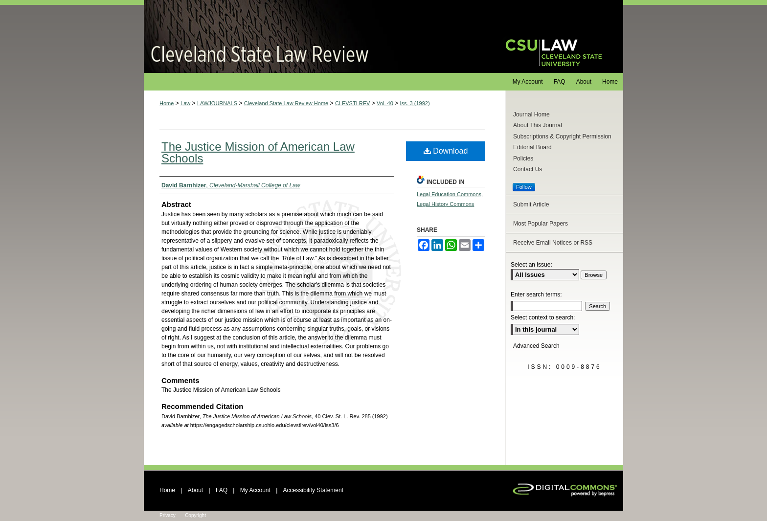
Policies (523, 158)
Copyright (195, 515)
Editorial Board (532, 147)
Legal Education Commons (449, 194)
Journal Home (531, 114)
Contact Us (527, 169)
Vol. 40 (385, 103)
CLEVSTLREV (352, 103)
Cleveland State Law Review (315, 36)
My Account (255, 490)
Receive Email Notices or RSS (552, 242)
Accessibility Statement (313, 490)
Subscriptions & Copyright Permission (562, 136)
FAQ (221, 490)
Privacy (167, 515)
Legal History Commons (445, 204)
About (195, 490)
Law (185, 103)
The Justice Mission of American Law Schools (258, 152)
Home (166, 103)
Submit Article (531, 204)
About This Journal (537, 125)
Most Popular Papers (540, 223)
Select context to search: (543, 317)
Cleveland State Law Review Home (286, 103)
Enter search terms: (536, 294)
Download (446, 151)
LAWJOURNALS (217, 103)
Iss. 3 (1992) (414, 103)
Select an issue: (531, 264)
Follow (524, 187)
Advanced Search (536, 345)
